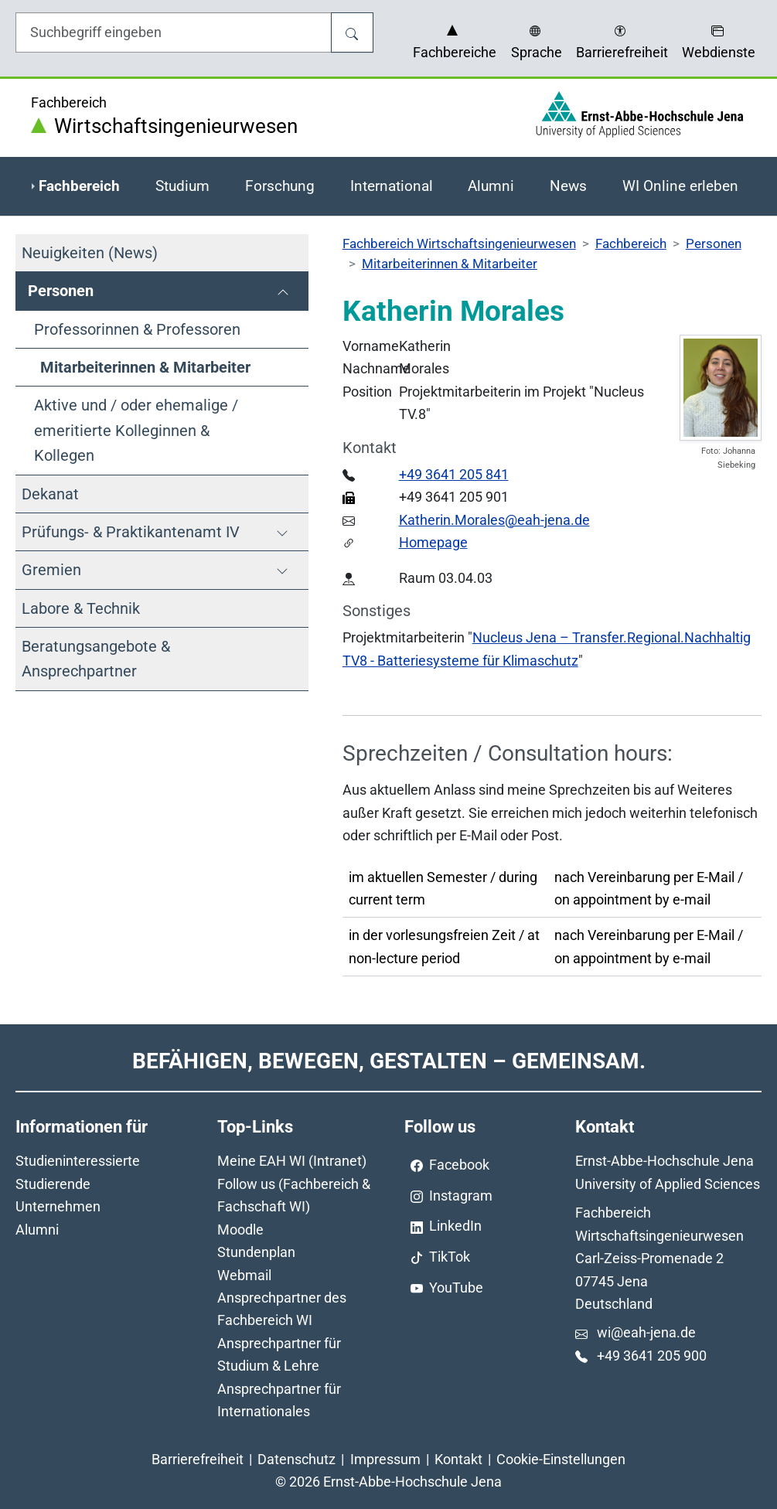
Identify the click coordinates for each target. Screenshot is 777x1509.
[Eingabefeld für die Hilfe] (173, 32)
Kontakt (458, 1459)
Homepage (433, 542)
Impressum (385, 1459)
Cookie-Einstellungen (560, 1459)
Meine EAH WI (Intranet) (291, 1161)
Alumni (37, 1229)
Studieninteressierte (77, 1161)
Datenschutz (296, 1459)
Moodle (240, 1229)
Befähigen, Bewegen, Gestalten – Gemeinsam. (389, 1061)
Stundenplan (256, 1252)
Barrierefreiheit (198, 1459)
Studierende (52, 1184)
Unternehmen (58, 1206)
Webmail (244, 1275)
